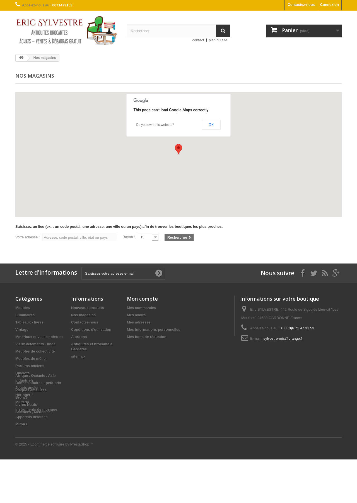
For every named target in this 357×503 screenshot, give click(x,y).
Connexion (329, 5)
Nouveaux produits (87, 308)
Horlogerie (24, 395)
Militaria (22, 402)
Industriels (24, 380)
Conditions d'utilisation (91, 329)
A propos (79, 337)
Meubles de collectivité (35, 351)
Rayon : (128, 237)
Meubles (22, 308)
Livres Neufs (26, 448)
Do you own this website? (155, 125)
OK (211, 125)
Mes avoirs (136, 315)
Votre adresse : (27, 237)
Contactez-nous (301, 5)
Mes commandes (141, 308)
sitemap (78, 356)
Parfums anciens (29, 366)
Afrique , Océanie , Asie (35, 419)
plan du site (218, 40)
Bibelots (22, 373)
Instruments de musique (36, 409)
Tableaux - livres (29, 322)
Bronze (21, 441)
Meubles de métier (31, 358)
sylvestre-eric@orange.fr (283, 338)
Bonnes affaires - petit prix (38, 426)
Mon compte (142, 298)
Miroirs (21, 468)
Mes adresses (139, 322)
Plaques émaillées (31, 434)
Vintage (21, 329)
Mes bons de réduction (147, 337)
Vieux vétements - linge (35, 344)
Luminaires (25, 315)
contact (198, 40)
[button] (178, 149)
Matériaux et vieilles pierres (39, 337)
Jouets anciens (28, 387)
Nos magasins (83, 315)
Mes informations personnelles (153, 329)
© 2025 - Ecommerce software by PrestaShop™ (54, 488)
